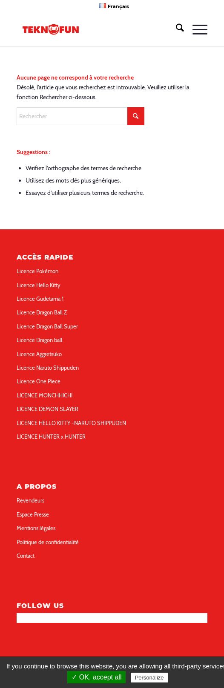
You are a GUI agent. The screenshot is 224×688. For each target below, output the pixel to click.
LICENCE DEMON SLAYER (47, 408)
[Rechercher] (175, 29)
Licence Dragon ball (39, 340)
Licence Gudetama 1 (40, 298)
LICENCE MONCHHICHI (44, 395)
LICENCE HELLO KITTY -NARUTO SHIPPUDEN (71, 423)
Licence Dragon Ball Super (47, 326)
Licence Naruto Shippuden (48, 367)
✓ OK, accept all (96, 677)
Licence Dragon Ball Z (42, 312)
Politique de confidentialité (48, 542)
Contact (25, 555)
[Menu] (195, 29)
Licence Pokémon (37, 271)
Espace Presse (33, 514)
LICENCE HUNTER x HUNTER (51, 436)
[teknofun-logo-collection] (93, 29)
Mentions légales (36, 528)
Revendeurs (30, 500)
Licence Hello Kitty (38, 285)
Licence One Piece (38, 381)
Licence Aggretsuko (39, 354)
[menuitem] (114, 6)
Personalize (149, 677)
